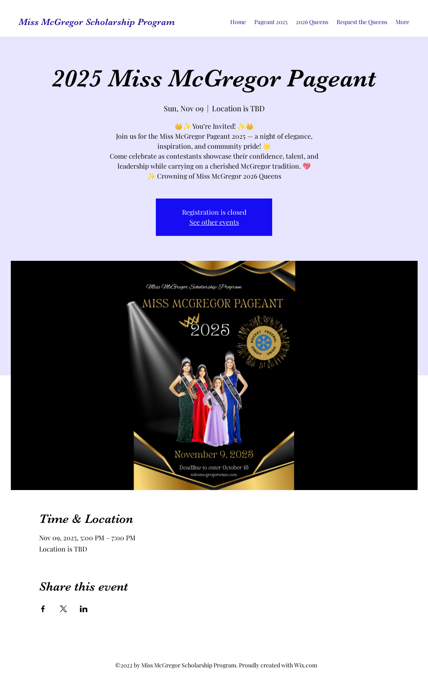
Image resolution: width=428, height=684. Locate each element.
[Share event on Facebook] (43, 609)
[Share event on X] (63, 609)
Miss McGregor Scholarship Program (97, 22)
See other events (214, 222)
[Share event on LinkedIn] (84, 609)
